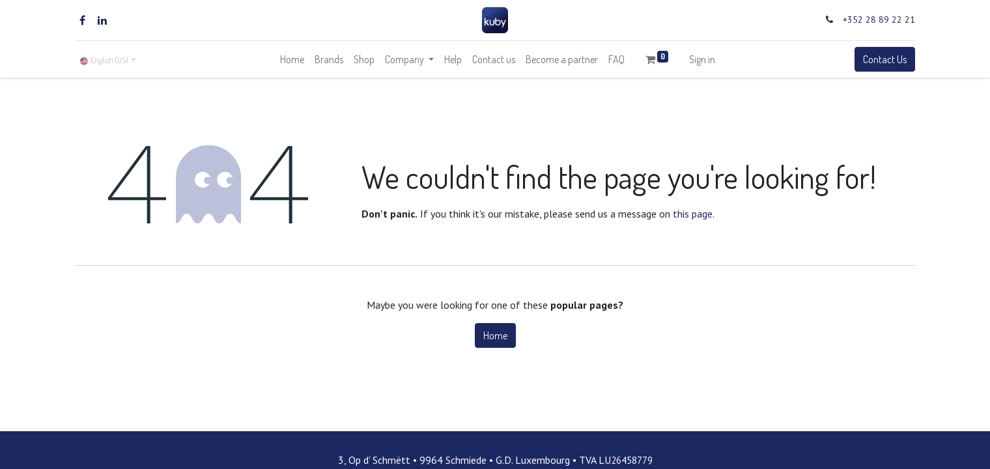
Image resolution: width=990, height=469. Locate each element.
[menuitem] (292, 59)
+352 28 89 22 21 (879, 19)
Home (495, 335)
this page (693, 213)
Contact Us (885, 59)
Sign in (702, 59)
